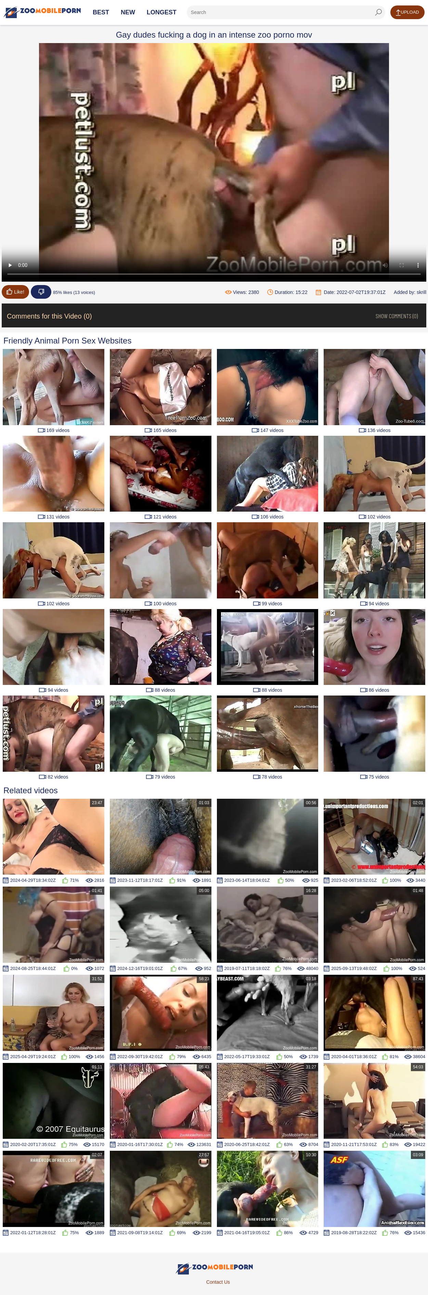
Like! (15, 291)
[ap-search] (286, 12)
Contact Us (218, 1282)
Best (101, 12)
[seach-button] (378, 12)
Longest (162, 12)
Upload (407, 12)
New (128, 12)
